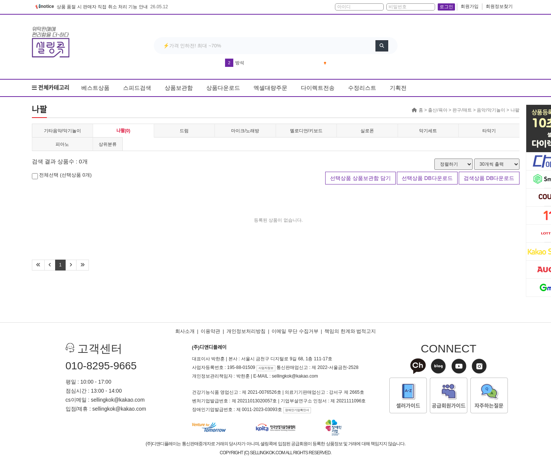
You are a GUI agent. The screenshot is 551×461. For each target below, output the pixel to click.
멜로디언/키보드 (306, 130)
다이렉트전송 (318, 88)
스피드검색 (137, 88)
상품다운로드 (223, 88)
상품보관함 (179, 88)
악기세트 (428, 130)
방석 (239, 62)
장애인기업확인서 (297, 410)
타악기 (489, 130)
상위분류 (108, 144)
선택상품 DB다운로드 (427, 178)
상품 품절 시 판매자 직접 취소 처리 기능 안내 (102, 6)
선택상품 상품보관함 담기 (360, 178)
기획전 (398, 88)
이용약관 (210, 331)
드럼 (184, 130)
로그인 (446, 6)
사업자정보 (265, 368)
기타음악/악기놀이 (62, 130)
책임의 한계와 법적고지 (350, 331)
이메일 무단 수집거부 (295, 331)
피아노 (62, 144)
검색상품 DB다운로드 (489, 178)
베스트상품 (95, 88)
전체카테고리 (50, 88)
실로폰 (367, 130)
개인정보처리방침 (246, 331)
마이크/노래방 (245, 130)
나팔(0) (123, 130)
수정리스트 (362, 88)
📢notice (44, 6)
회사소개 (185, 331)
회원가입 (470, 6)
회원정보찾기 (499, 6)
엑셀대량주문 (270, 88)
